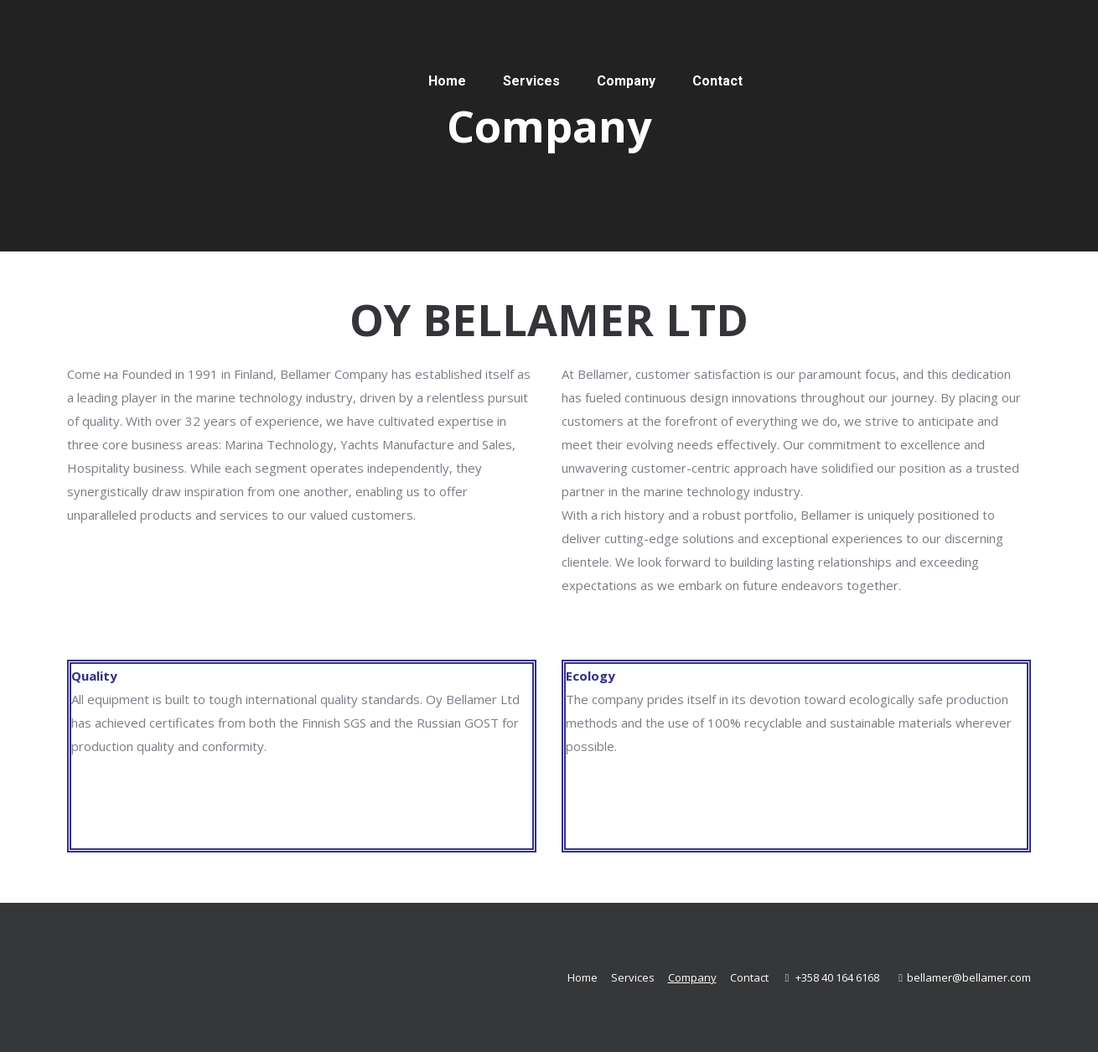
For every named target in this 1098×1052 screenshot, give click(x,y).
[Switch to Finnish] (905, 81)
